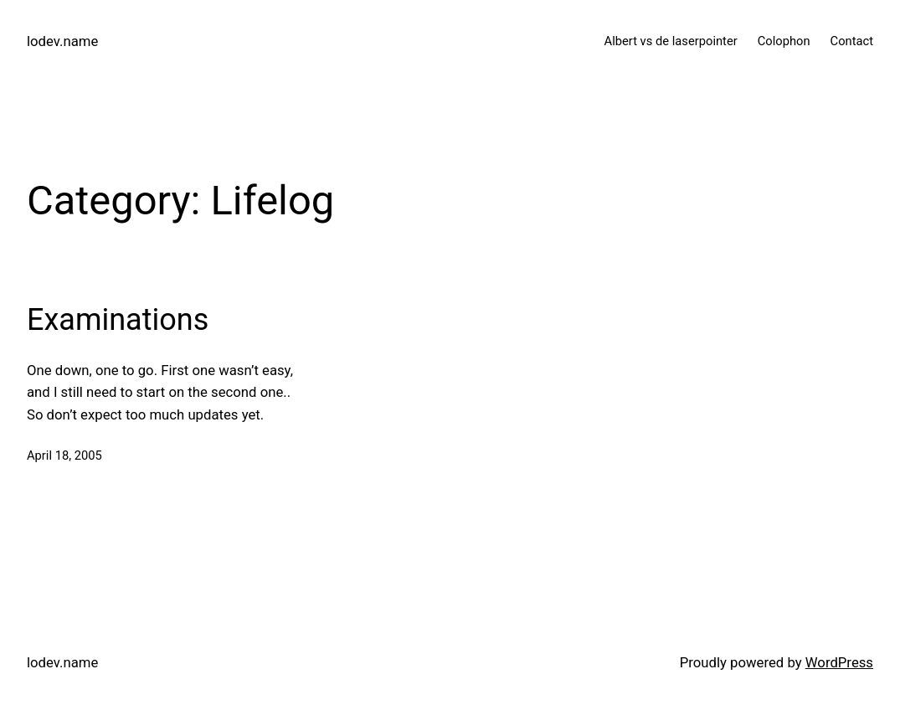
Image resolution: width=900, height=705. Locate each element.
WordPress (839, 662)
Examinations (117, 319)
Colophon (784, 41)
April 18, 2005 (64, 455)
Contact (852, 41)
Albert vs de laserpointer (671, 41)
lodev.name (62, 41)
